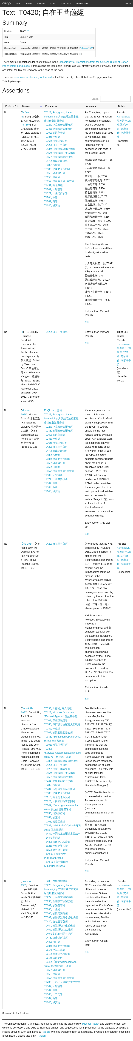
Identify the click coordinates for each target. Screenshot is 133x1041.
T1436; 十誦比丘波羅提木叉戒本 (62, 833)
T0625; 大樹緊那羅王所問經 (59, 801)
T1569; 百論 (51, 201)
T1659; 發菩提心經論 (56, 850)
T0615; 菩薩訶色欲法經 (57, 797)
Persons (29, 3)
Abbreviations (82, 3)
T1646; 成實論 (52, 205)
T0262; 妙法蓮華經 (54, 132)
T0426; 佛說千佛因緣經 (57, 769)
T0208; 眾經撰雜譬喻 (56, 720)
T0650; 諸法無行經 (54, 173)
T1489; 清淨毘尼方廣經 (57, 841)
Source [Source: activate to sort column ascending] (26, 106)
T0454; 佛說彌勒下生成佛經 (59, 153)
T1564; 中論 (51, 197)
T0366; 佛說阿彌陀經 (56, 141)
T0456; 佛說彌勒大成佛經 (58, 157)
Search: (111, 99)
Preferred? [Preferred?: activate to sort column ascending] (11, 106)
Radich (46, 1031)
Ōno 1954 (27, 543)
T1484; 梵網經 (52, 837)
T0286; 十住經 (52, 136)
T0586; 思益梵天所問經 (57, 169)
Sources (41, 3)
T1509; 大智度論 (53, 189)
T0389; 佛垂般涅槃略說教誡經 (61, 761)
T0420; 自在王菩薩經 (56, 145)
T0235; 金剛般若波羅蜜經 (58, 128)
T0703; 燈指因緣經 (54, 821)
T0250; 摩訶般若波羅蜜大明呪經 (62, 724)
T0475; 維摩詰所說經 (56, 161)
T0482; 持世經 (52, 165)
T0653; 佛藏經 (52, 177)
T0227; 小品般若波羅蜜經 (58, 124)
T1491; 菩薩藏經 (53, 185)
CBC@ (6, 3)
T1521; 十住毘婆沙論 (56, 193)
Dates (52, 3)
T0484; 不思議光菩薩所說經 (59, 789)
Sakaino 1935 (86, 48)
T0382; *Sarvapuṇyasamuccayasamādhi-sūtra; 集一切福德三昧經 (63, 752)
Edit (87, 322)
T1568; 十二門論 (53, 994)
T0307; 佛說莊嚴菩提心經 (58, 732)
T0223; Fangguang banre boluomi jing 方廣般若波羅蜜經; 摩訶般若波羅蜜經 (61, 116)
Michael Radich (90, 1023)
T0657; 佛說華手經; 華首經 (59, 181)
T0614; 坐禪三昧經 (54, 949)
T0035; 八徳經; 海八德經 (58, 708)
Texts (17, 3)
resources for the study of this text (33, 77)
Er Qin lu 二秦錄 (53, 410)
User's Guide (65, 3)
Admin (128, 3)
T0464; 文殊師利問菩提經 (58, 781)
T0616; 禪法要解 (53, 958)
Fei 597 (26, 124)
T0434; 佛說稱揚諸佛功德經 (59, 149)
